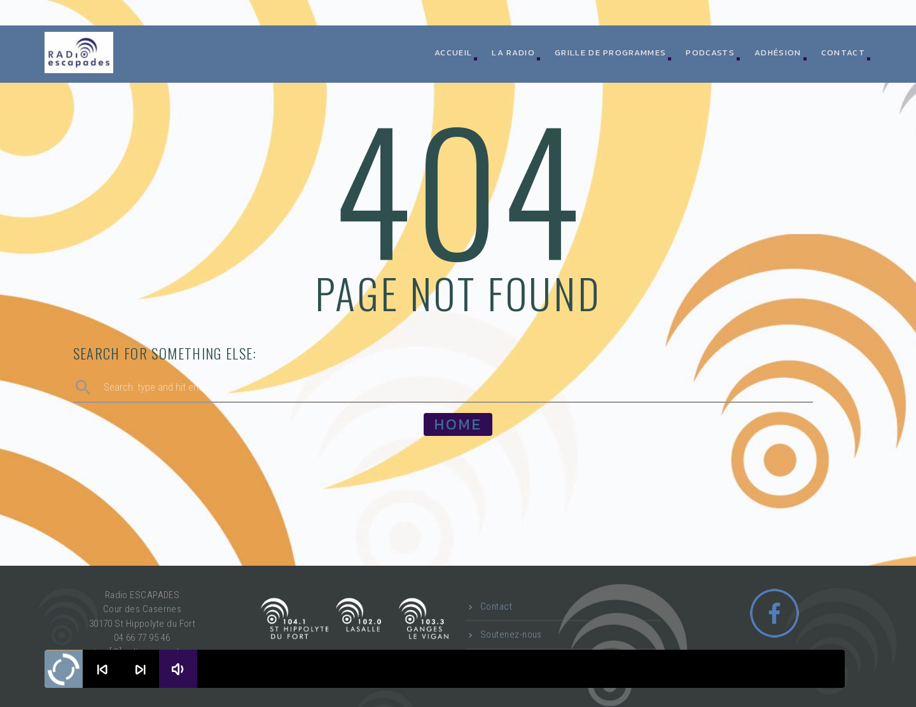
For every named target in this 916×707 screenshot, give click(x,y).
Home (458, 424)
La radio (513, 52)
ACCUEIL (453, 52)
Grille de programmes (610, 52)
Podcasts (710, 52)
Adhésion (777, 52)
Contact (843, 52)
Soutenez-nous (511, 634)
